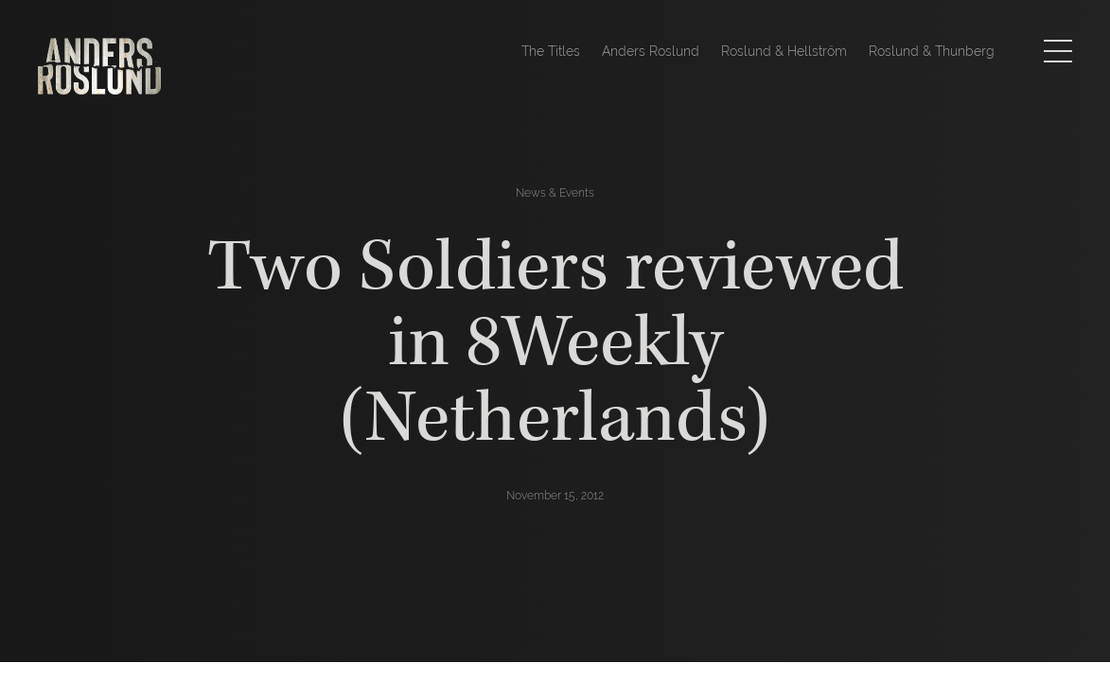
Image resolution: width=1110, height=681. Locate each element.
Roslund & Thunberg (932, 51)
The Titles (550, 51)
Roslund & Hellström (784, 51)
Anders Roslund (650, 51)
